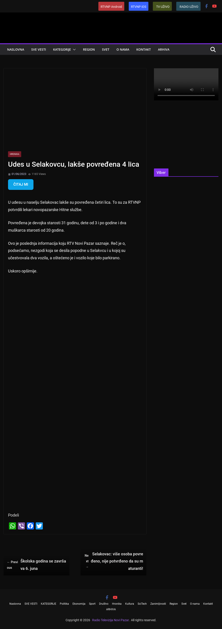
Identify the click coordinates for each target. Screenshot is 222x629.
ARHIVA (163, 49)
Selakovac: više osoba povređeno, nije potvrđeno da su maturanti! (113, 561)
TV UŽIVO (163, 6)
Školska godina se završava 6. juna (36, 565)
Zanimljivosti (158, 603)
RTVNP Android (111, 6)
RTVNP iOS (138, 6)
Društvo (103, 603)
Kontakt (143, 49)
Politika (64, 603)
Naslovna (15, 49)
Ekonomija (79, 603)
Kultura (129, 603)
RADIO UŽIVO (189, 6)
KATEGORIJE (62, 49)
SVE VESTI (38, 49)
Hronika (14, 154)
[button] (73, 49)
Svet (105, 49)
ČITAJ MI (20, 184)
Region (89, 49)
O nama (122, 49)
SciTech (142, 603)
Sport (92, 603)
